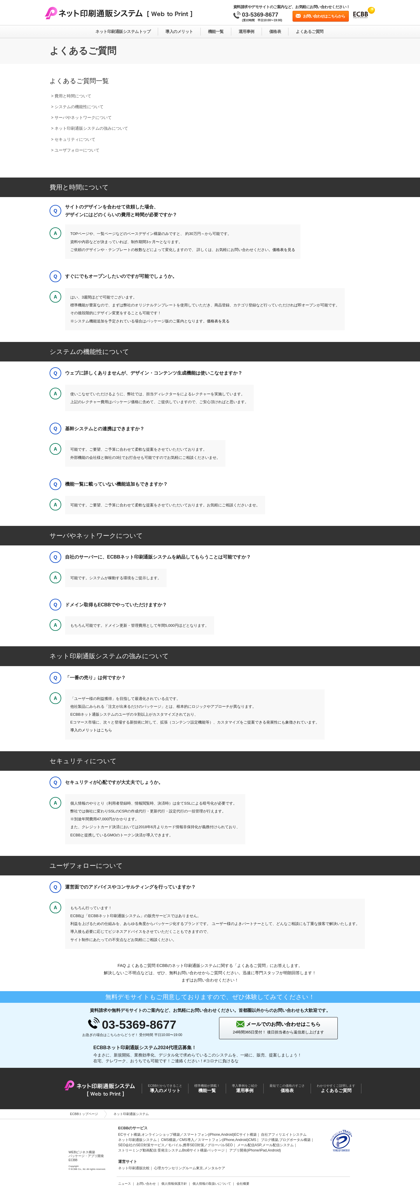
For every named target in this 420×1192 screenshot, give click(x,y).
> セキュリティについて (73, 139)
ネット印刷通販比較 (134, 1168)
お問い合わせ (146, 1183)
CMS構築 (168, 1140)
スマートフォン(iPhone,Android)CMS (227, 1140)
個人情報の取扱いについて (211, 1183)
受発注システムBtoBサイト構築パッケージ (191, 1150)
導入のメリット (179, 31)
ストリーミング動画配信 (137, 1150)
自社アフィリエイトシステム (284, 1135)
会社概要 (243, 1183)
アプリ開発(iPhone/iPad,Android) (255, 1150)
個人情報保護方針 (174, 1183)
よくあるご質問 (309, 31)
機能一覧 (216, 31)
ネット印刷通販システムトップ (122, 31)
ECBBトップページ (84, 1114)
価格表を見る (283, 249)
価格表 (275, 31)
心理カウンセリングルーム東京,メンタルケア (189, 1168)
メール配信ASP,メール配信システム (265, 1145)
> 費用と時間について (71, 96)
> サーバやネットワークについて (81, 117)
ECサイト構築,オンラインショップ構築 (149, 1135)
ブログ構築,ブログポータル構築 (286, 1140)
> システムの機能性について (77, 106)
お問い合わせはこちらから (324, 16)
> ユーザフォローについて (75, 150)
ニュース (124, 1183)
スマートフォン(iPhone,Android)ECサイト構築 (220, 1135)
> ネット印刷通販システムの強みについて (89, 128)
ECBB (86, 1134)
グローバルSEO (220, 1145)
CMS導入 (186, 1140)
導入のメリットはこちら (91, 730)
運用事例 (246, 31)
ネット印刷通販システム (137, 1140)
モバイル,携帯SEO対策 (186, 1145)
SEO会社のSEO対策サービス (141, 1145)
